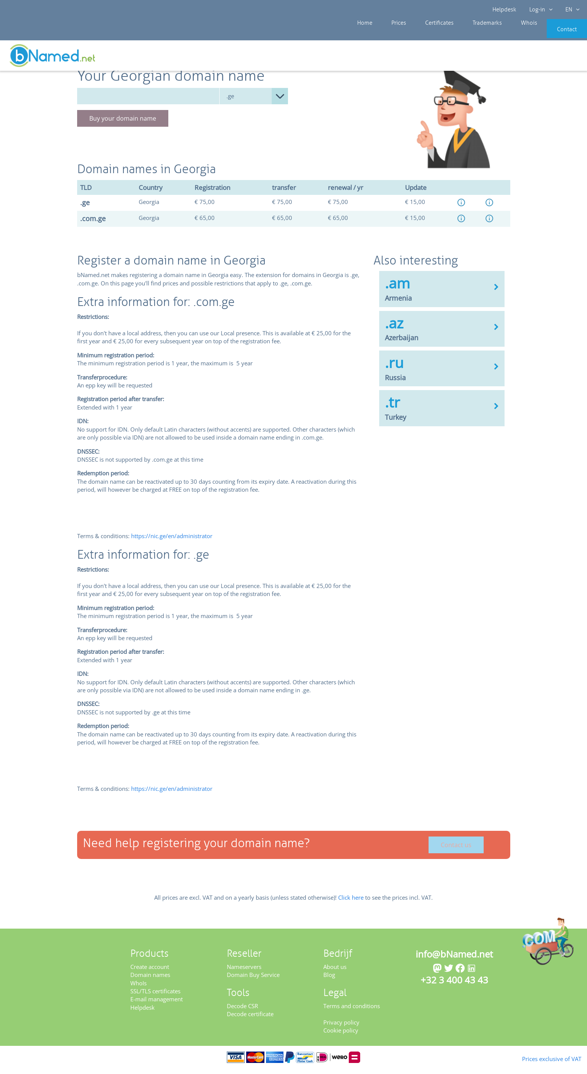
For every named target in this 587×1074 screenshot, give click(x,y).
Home (363, 34)
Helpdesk (505, 9)
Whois (503, 34)
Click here (351, 903)
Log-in (540, 9)
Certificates (425, 34)
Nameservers (244, 971)
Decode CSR (242, 1011)
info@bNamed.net (454, 959)
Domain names (150, 979)
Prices (391, 34)
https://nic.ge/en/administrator (171, 541)
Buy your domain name (122, 123)
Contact (555, 34)
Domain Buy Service (253, 979)
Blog (329, 979)
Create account (149, 971)
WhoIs (138, 988)
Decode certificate (250, 1019)
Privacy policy (341, 1027)
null (254, 101)
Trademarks (467, 34)
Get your (559, 57)
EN (570, 9)
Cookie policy (340, 1035)
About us (335, 971)
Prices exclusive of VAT (539, 1058)
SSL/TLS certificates (155, 996)
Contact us (456, 850)
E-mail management (156, 1004)
